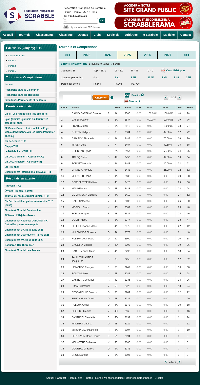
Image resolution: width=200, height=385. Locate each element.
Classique (66, 34)
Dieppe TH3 (11, 146)
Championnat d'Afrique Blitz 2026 (24, 240)
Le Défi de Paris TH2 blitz (19, 151)
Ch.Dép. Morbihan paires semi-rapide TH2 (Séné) (29, 203)
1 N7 (188, 77)
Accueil (8, 34)
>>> (187, 55)
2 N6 (176, 77)
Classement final (16, 55)
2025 (127, 55)
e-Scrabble (150, 34)
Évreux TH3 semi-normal (19, 191)
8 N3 (133, 77)
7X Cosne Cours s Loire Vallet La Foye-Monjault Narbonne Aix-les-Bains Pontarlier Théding (30, 132)
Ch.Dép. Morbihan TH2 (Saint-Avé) (24, 156)
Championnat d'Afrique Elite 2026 (24, 229)
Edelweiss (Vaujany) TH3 (74, 64)
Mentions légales (114, 377)
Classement (134, 101)
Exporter (136, 95)
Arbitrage (131, 34)
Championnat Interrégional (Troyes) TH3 (28, 172)
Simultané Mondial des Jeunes (22, 250)
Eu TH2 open (12, 167)
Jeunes (83, 34)
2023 (86, 55)
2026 (147, 55)
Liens (98, 377)
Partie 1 (12, 71)
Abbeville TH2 (13, 185)
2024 (107, 55)
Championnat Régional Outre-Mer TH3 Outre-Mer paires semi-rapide (26, 222)
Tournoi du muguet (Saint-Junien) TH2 (27, 196)
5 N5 (163, 77)
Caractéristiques (175, 70)
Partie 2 (12, 66)
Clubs (97, 34)
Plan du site (75, 377)
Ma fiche (169, 34)
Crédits (159, 377)
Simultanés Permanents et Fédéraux (25, 100)
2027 (167, 55)
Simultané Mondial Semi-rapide (23, 210)
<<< (67, 55)
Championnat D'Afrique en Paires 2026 (27, 234)
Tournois (25, 34)
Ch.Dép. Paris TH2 (15, 141)
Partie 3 (12, 60)
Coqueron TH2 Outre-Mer (19, 245)
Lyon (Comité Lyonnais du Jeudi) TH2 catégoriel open (26, 121)
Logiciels (113, 34)
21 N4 (151, 77)
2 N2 (117, 77)
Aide (112, 97)
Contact (185, 34)
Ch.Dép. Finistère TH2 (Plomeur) (23, 161)
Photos (89, 377)
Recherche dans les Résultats (22, 94)
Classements (45, 34)
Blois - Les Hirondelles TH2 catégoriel (26, 113)
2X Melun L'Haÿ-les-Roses (20, 215)
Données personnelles (139, 377)
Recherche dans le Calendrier (22, 89)
